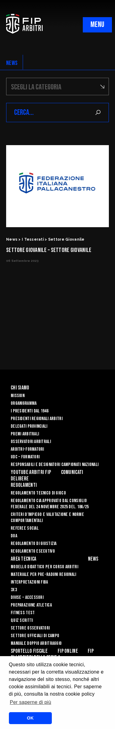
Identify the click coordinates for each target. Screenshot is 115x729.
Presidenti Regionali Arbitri (37, 419)
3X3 (14, 590)
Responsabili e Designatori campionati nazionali (54, 465)
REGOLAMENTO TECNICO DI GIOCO (38, 493)
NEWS (11, 63)
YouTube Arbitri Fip (31, 472)
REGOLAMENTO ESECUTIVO (33, 551)
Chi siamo (20, 388)
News (93, 559)
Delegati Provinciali (29, 426)
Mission (18, 396)
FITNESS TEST (23, 613)
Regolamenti (24, 485)
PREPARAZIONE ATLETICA (31, 605)
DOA (14, 536)
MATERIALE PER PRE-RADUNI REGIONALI (43, 574)
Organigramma (23, 403)
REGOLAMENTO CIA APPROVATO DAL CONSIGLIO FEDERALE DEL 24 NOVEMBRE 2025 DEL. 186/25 (50, 504)
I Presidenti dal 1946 (29, 411)
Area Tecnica (23, 559)
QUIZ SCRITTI (22, 620)
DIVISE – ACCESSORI (27, 597)
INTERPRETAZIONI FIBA (29, 582)
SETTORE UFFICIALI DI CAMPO (35, 636)
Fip (91, 651)
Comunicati (72, 472)
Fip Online (68, 651)
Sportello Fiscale (29, 651)
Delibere (20, 478)
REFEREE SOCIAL (25, 528)
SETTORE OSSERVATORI (30, 628)
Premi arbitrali (25, 434)
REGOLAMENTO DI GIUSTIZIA (34, 544)
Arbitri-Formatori (27, 449)
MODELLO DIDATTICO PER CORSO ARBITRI (44, 567)
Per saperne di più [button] (30, 702)
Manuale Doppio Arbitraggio (36, 643)
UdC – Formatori (25, 457)
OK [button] (30, 718)
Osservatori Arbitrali (31, 442)
